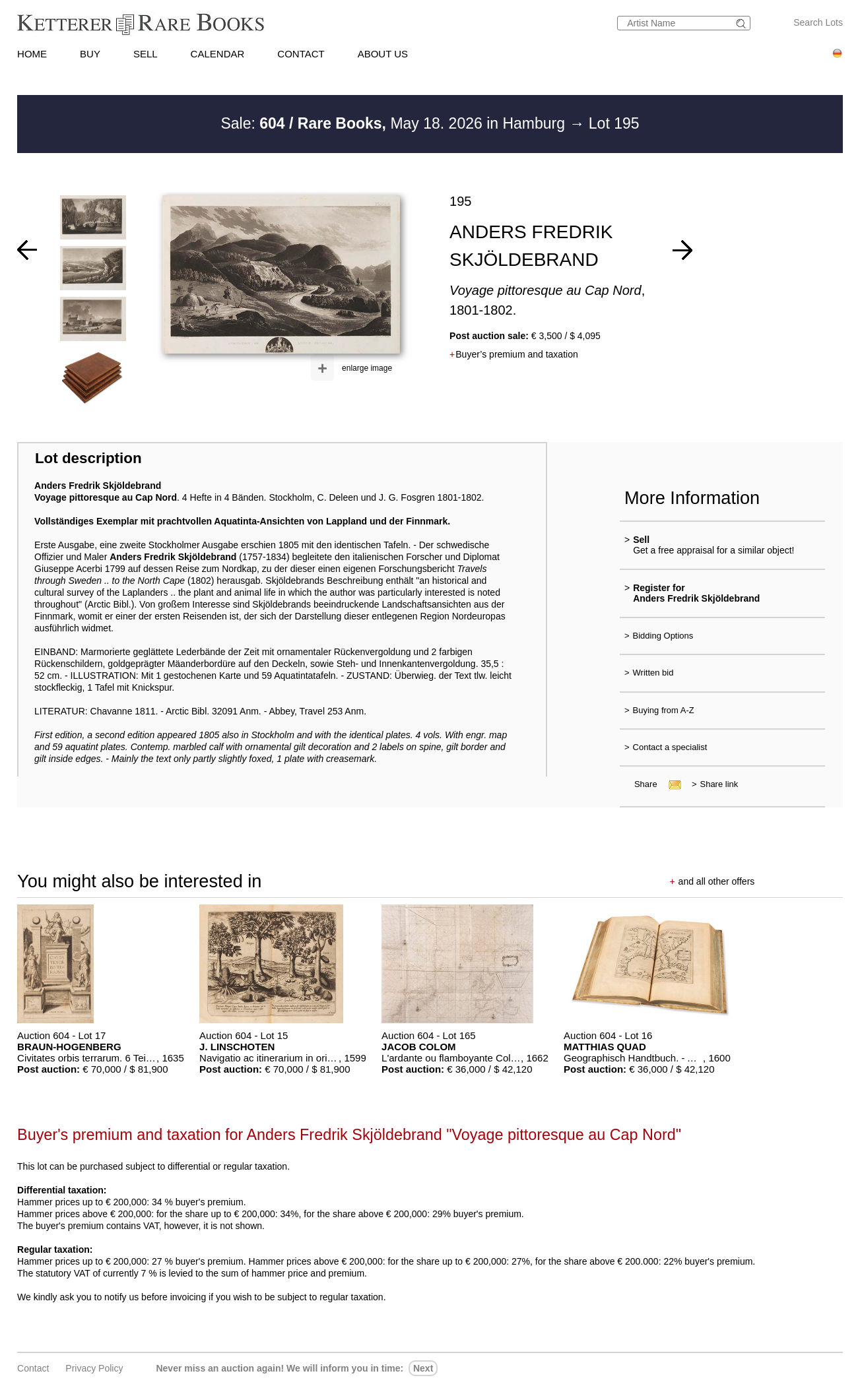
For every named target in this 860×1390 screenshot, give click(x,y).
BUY (90, 53)
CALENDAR (218, 53)
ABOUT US (383, 53)
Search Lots (818, 22)
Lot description (88, 458)
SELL (145, 53)
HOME (32, 53)
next (423, 1368)
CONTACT (300, 53)
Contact (33, 1368)
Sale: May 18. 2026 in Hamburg (394, 123)
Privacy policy (94, 1368)
